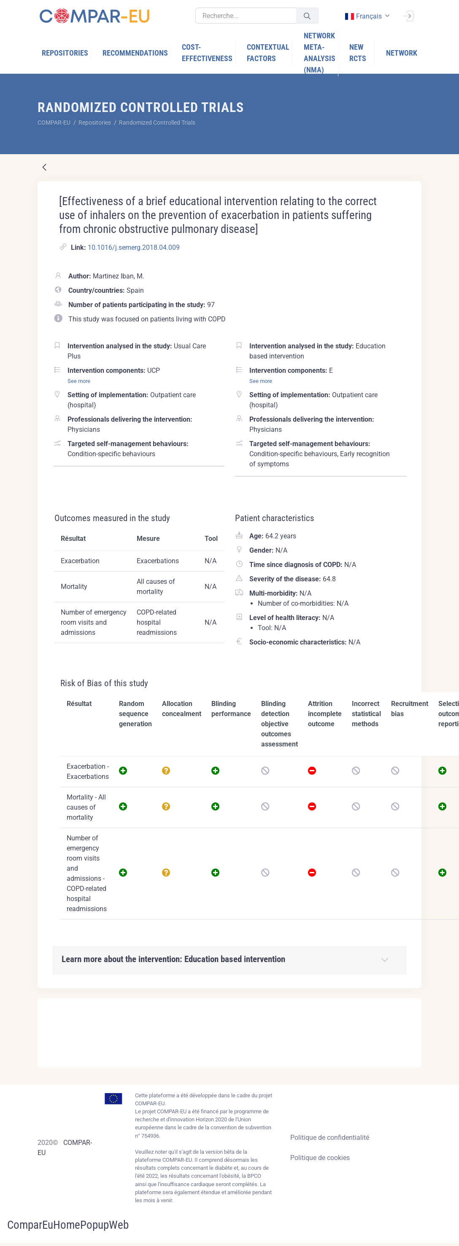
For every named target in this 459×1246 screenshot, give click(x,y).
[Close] (409, 1005)
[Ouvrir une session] (408, 15)
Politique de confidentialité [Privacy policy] (329, 1138)
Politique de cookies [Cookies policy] (320, 1158)
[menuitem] (62, 53)
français (363, 16)
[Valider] (307, 15)
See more (79, 381)
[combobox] (366, 16)
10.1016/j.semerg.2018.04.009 (134, 247)
